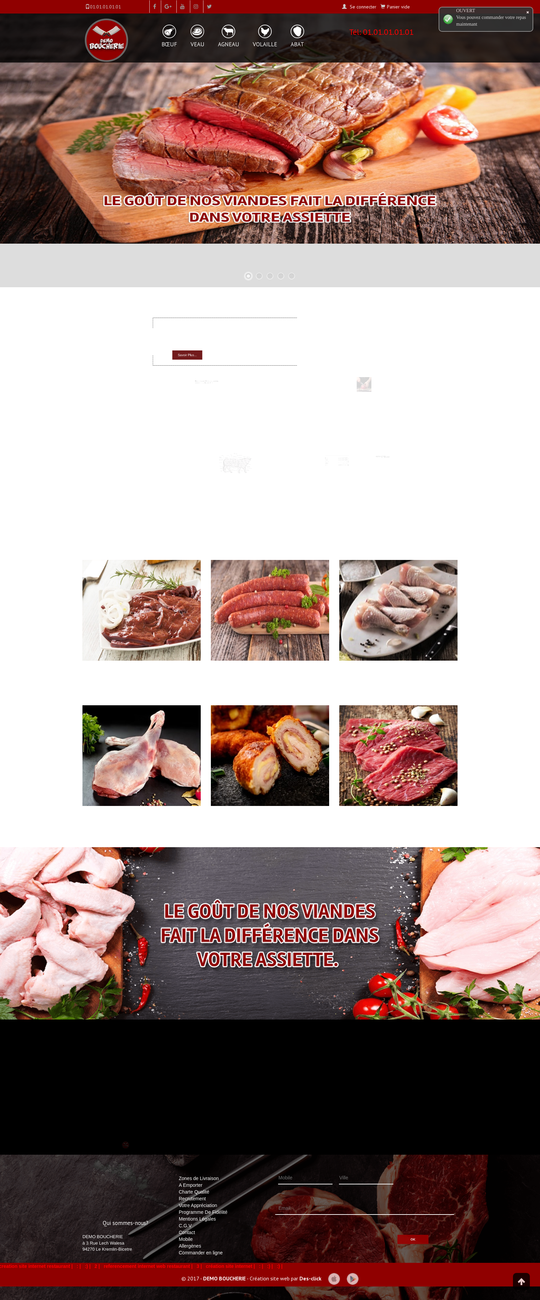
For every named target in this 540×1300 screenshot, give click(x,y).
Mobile (186, 1239)
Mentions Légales (197, 1219)
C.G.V (185, 1225)
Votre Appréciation (198, 1205)
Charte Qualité (194, 1192)
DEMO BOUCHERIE (224, 1278)
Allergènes (190, 1246)
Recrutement (192, 1198)
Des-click (310, 1278)
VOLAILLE (265, 44)
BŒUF (169, 44)
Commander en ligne (201, 1252)
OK (387, 1230)
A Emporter (190, 1185)
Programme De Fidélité (203, 1212)
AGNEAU (228, 44)
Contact (187, 1232)
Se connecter (362, 7)
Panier (398, 7)
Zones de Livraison (199, 1178)
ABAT (297, 44)
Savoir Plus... (199, 352)
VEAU (197, 44)
